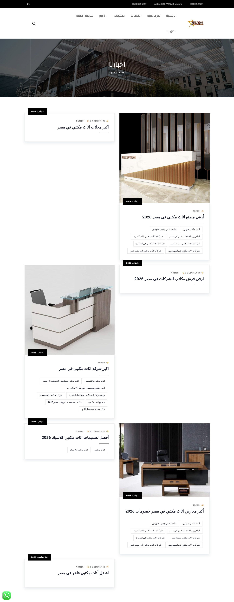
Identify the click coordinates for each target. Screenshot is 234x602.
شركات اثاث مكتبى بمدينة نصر (185, 243)
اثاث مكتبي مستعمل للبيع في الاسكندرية (86, 388)
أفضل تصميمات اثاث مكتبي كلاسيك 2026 (75, 437)
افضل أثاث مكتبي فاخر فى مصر (83, 573)
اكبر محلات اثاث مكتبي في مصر (83, 127)
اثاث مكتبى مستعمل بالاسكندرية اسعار (61, 381)
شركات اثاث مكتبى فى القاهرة (150, 243)
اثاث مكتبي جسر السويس (164, 229)
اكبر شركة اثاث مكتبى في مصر (84, 368)
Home (121, 72)
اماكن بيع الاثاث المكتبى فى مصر (184, 236)
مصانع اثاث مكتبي (96, 402)
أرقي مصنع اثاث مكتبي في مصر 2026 (173, 217)
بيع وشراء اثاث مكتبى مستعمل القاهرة (87, 395)
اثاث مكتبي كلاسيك (79, 449)
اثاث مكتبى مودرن (191, 229)
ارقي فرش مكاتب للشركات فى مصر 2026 (169, 279)
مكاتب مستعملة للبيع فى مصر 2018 (65, 402)
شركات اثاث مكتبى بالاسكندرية (148, 236)
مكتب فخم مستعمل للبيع (93, 409)
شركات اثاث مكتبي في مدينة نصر (146, 250)
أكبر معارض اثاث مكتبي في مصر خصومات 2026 (164, 511)
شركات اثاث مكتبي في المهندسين (184, 250)
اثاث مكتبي (99, 449)
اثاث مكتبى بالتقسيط (95, 381)
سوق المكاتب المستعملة (51, 395)
